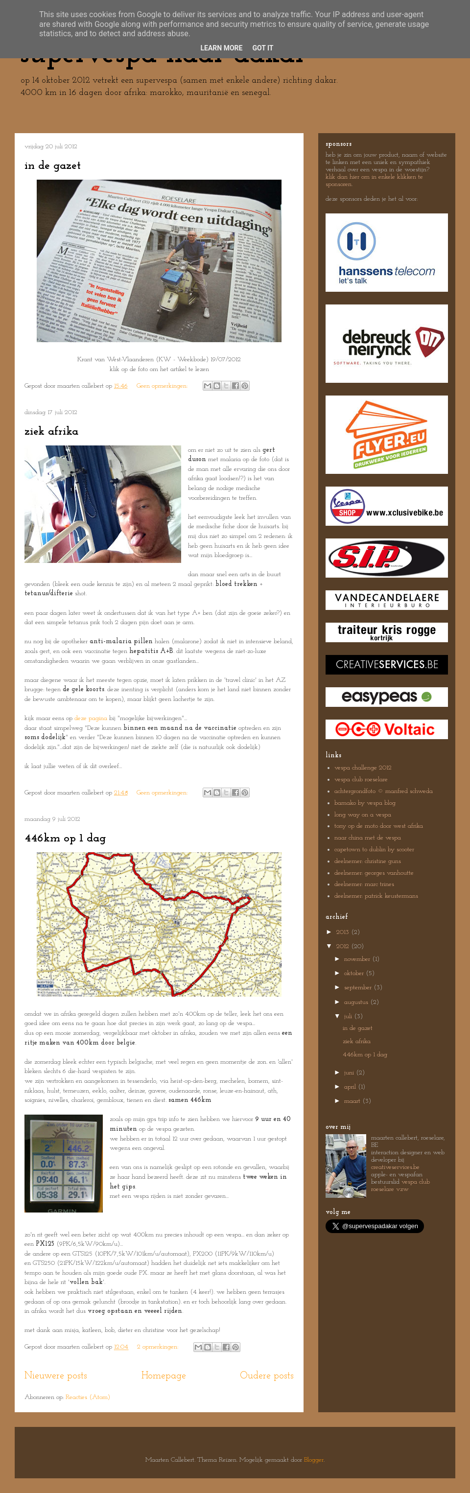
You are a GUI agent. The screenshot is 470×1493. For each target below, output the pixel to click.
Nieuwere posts (55, 1376)
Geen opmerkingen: (163, 386)
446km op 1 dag (65, 838)
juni (350, 1072)
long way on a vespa (362, 814)
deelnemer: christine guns (367, 861)
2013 (343, 932)
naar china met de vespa (367, 837)
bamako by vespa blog (365, 803)
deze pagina (90, 718)
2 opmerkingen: (158, 1347)
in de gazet (52, 166)
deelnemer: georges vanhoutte (374, 873)
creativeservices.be (395, 1167)
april (351, 1087)
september (359, 987)
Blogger (314, 1460)
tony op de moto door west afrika (378, 826)
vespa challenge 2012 (363, 767)
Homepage (163, 1376)
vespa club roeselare (361, 779)
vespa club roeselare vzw (400, 1185)
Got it (262, 48)
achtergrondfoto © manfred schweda (383, 791)
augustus (357, 1002)
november (358, 959)
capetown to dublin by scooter (374, 849)
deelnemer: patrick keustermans (376, 896)
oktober (355, 973)
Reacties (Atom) (88, 1397)
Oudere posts (267, 1376)
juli (349, 1016)
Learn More (221, 48)
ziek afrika (51, 432)
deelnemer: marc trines (364, 884)
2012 (343, 946)
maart (353, 1101)
